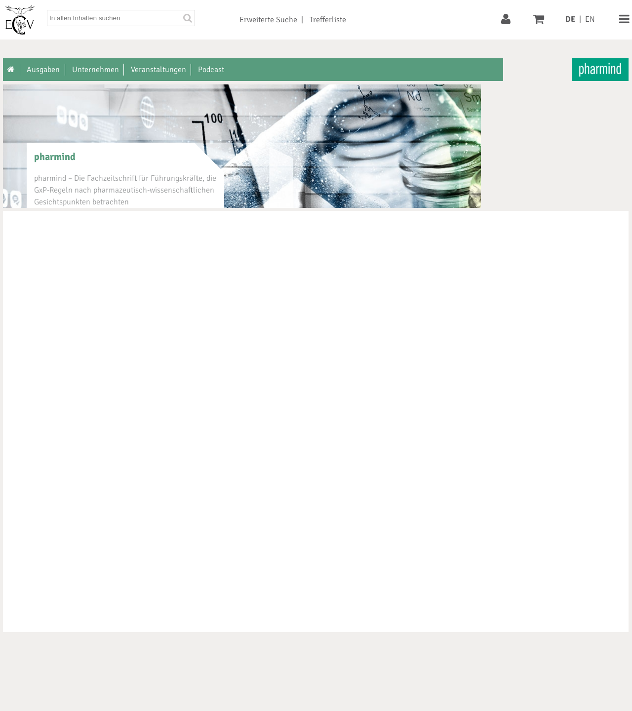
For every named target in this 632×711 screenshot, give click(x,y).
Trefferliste (328, 20)
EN (590, 19)
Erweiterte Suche (268, 20)
